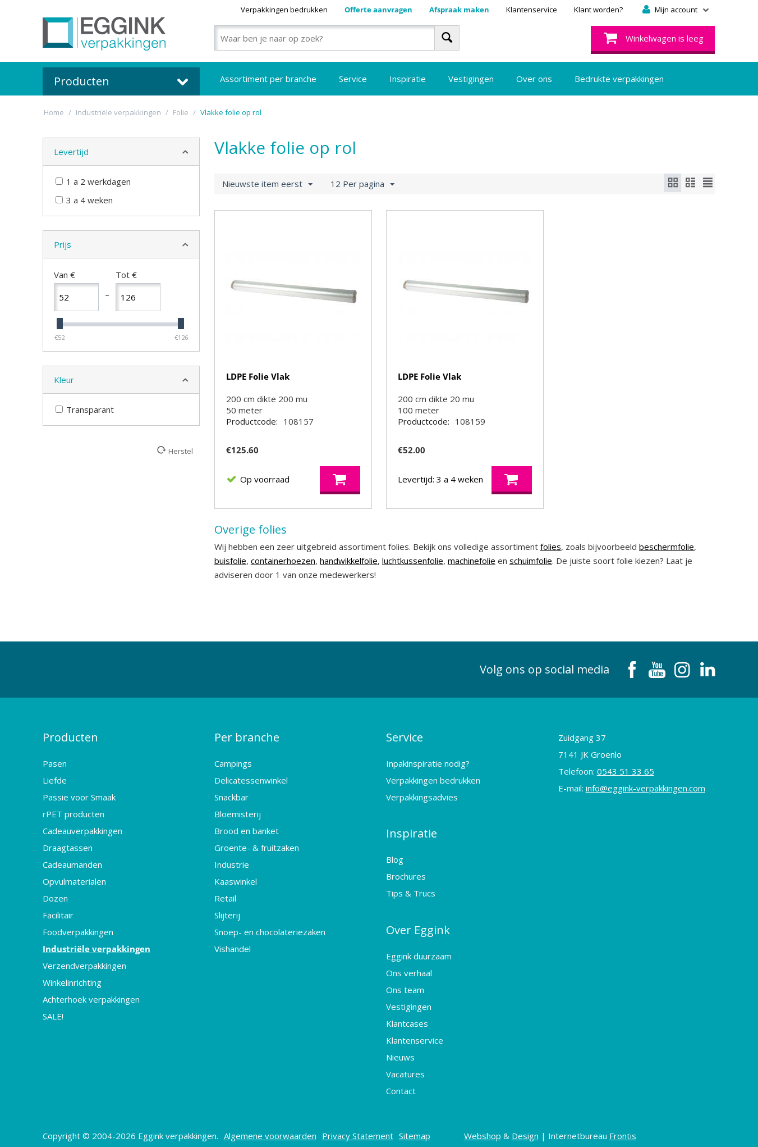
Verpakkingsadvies (422, 801)
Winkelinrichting (72, 987)
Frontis (622, 1127)
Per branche (246, 745)
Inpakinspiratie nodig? (428, 767)
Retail (225, 902)
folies (550, 557)
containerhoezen (283, 571)
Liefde (55, 784)
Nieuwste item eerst (267, 184)
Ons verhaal (409, 964)
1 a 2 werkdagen (93, 181)
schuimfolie (530, 571)
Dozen (55, 902)
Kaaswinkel (235, 885)
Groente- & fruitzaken (256, 852)
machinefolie (471, 571)
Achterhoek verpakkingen (91, 1003)
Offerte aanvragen (378, 9)
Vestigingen (471, 78)
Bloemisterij (237, 818)
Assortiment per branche (268, 78)
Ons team (405, 981)
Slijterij (227, 919)
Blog (394, 857)
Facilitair (58, 919)
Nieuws (400, 1048)
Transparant (85, 409)
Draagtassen (68, 852)
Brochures (406, 874)
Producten (70, 745)
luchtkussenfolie (412, 571)
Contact (401, 1082)
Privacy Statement (357, 1127)
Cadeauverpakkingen (82, 835)
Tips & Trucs (410, 891)
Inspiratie (407, 78)
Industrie (231, 869)
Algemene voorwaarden (270, 1127)
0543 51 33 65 (625, 782)
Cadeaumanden (72, 869)
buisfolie (230, 571)
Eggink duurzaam (419, 947)
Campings (233, 767)
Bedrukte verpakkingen (619, 78)
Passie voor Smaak (79, 801)
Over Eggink (418, 924)
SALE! (53, 1020)
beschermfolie (666, 557)
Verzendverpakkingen (84, 970)
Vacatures (405, 1065)
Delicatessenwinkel (251, 784)
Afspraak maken (459, 9)
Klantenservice (531, 9)
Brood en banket (246, 835)
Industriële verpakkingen (96, 953)
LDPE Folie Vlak (258, 376)
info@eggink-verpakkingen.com (645, 799)
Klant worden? (598, 9)
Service (353, 78)
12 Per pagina (362, 184)
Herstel (180, 450)
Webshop (482, 1127)
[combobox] (337, 38)
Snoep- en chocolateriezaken (269, 936)
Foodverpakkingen (78, 936)
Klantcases (407, 1015)
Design (525, 1127)
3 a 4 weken (84, 200)
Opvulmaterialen (74, 885)
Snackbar (231, 801)
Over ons (534, 78)
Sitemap (414, 1127)
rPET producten (73, 818)
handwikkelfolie (349, 571)
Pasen (55, 767)
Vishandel (232, 953)
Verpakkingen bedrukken (284, 9)
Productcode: (252, 432)
